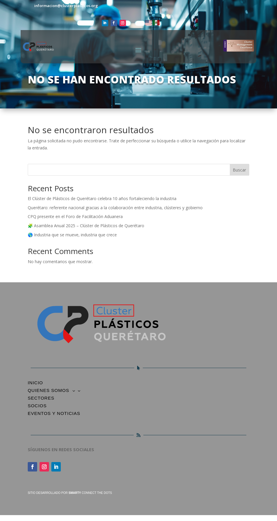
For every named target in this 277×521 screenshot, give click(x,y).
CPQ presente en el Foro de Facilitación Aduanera (75, 216)
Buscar (239, 170)
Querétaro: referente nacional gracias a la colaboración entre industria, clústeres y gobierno (115, 207)
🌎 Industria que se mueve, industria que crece (72, 235)
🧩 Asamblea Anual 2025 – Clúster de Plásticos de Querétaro (86, 225)
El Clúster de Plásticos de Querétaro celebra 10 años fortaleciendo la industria (102, 198)
